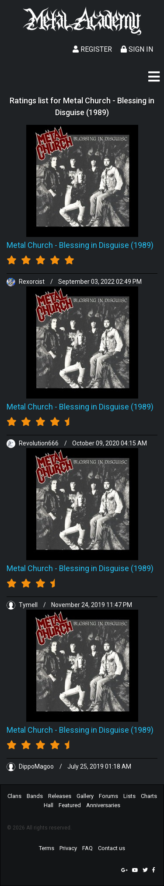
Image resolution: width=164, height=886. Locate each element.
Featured (70, 805)
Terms (46, 848)
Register (92, 49)
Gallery (85, 796)
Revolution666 (33, 443)
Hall (48, 805)
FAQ (87, 848)
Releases (59, 796)
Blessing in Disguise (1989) (106, 245)
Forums (108, 796)
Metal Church (30, 245)
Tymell (23, 604)
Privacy (68, 848)
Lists (129, 796)
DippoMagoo (31, 766)
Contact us (111, 848)
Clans (14, 796)
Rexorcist (26, 281)
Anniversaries (103, 805)
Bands (35, 796)
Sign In (137, 49)
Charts (149, 796)
